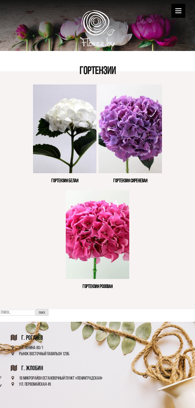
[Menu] (178, 11)
